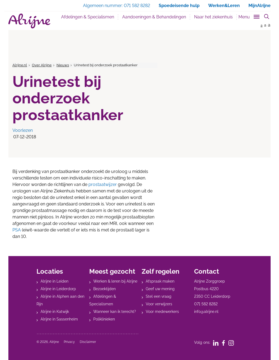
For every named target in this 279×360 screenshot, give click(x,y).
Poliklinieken (104, 319)
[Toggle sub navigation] (249, 16)
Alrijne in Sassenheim (59, 319)
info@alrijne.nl (206, 311)
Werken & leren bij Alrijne (115, 281)
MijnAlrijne (259, 5)
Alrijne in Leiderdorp (58, 289)
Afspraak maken (160, 281)
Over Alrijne (42, 65)
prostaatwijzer (102, 184)
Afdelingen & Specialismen (87, 16)
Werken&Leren (224, 5)
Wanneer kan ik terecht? (114, 311)
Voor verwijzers (159, 304)
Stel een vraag (158, 296)
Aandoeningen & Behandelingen (154, 16)
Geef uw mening (160, 289)
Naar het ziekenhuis (213, 16)
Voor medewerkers (162, 311)
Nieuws (63, 65)
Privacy (69, 342)
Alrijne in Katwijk (55, 311)
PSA (16, 230)
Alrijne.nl (19, 65)
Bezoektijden (104, 289)
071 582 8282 (206, 304)
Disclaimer (88, 342)
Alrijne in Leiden (54, 281)
